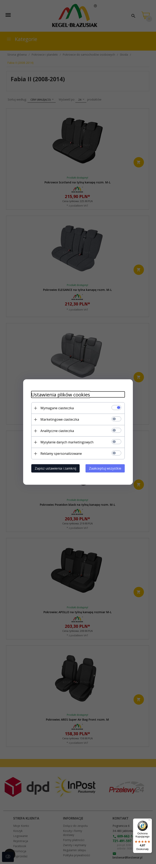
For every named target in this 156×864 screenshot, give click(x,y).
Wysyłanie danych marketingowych (66, 442)
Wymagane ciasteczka (57, 408)
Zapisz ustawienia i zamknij (55, 468)
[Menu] (149, 821)
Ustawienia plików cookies (60, 394)
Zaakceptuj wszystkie (105, 468)
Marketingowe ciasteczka (59, 419)
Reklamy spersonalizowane (61, 453)
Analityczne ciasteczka (57, 431)
